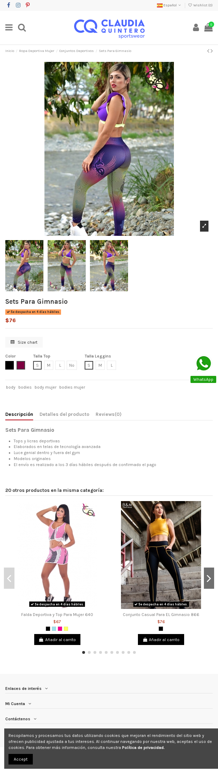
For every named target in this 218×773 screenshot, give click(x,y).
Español (169, 5)
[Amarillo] (66, 629)
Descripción (19, 414)
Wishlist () (200, 5)
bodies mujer (72, 387)
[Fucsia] (60, 629)
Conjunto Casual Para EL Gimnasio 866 (161, 614)
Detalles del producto (64, 414)
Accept (21, 759)
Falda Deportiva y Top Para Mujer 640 (57, 614)
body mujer (45, 387)
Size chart (24, 342)
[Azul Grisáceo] (54, 629)
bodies (25, 387)
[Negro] (48, 629)
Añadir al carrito (57, 639)
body (11, 387)
